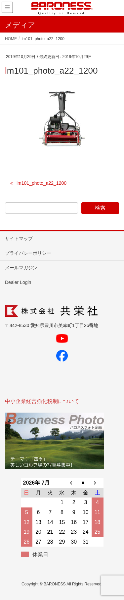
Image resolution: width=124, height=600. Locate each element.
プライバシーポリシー (28, 253)
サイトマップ (19, 238)
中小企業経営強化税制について (42, 401)
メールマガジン (21, 267)
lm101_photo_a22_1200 (41, 183)
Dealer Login (18, 282)
